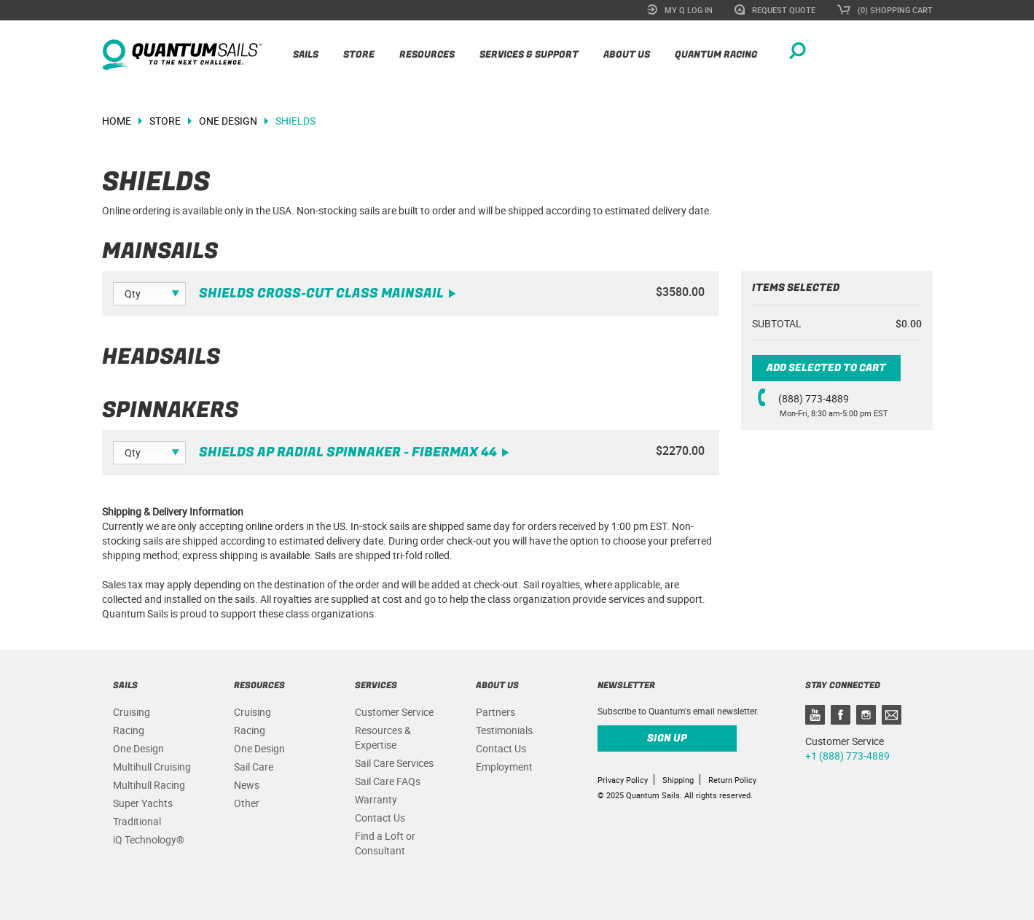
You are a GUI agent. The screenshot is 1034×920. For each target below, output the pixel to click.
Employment (504, 766)
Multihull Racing (149, 785)
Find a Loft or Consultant (385, 843)
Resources (427, 54)
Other (246, 803)
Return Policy (732, 779)
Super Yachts (143, 803)
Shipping (678, 779)
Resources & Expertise (383, 737)
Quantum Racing (716, 54)
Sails (305, 54)
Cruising (131, 712)
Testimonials (504, 730)
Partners (495, 712)
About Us (626, 54)
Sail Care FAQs (387, 781)
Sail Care (253, 766)
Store (359, 54)
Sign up (667, 738)
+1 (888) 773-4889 (847, 756)
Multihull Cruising (152, 766)
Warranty (376, 799)
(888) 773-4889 (813, 398)
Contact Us (380, 818)
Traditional (137, 821)
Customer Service (394, 712)
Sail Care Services (394, 763)
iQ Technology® (148, 839)
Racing (128, 730)
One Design (138, 748)
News (246, 785)
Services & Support (529, 54)
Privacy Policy (623, 779)
